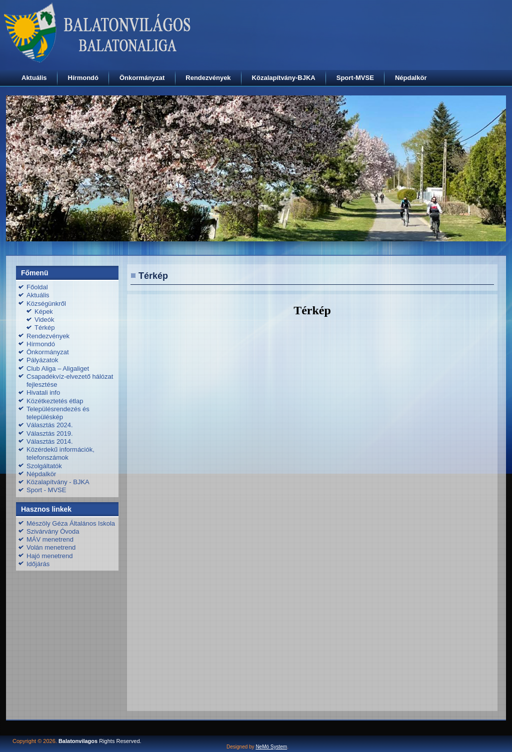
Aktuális (34, 77)
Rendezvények (208, 77)
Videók (44, 319)
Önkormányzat (142, 77)
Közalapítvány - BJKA (58, 482)
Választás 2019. (49, 433)
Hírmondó (83, 77)
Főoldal (37, 287)
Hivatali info (43, 392)
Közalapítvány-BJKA (284, 77)
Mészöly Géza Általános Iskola (70, 523)
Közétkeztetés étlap (54, 401)
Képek (43, 311)
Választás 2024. (49, 425)
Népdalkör (411, 77)
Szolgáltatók (44, 466)
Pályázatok (42, 360)
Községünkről (46, 303)
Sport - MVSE (46, 490)
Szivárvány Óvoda (53, 531)
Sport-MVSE (355, 77)
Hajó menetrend (49, 556)
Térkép (44, 327)
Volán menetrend (51, 547)
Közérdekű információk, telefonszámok (60, 453)
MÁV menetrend (50, 539)
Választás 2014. (49, 441)
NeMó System (271, 747)
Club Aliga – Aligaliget (57, 368)
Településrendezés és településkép (58, 413)
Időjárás (38, 564)
